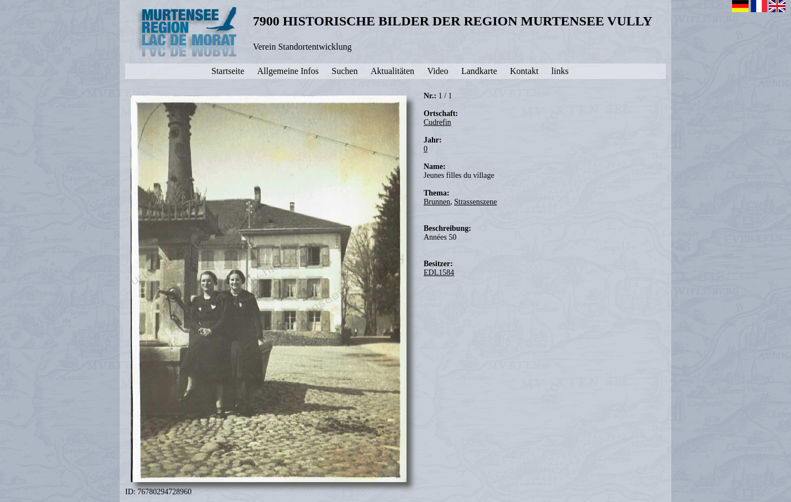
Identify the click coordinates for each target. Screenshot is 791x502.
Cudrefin (437, 122)
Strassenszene (475, 202)
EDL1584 (439, 272)
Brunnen (437, 202)
